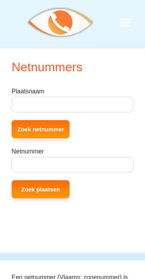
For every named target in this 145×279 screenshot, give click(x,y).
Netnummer (28, 151)
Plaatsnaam (28, 91)
